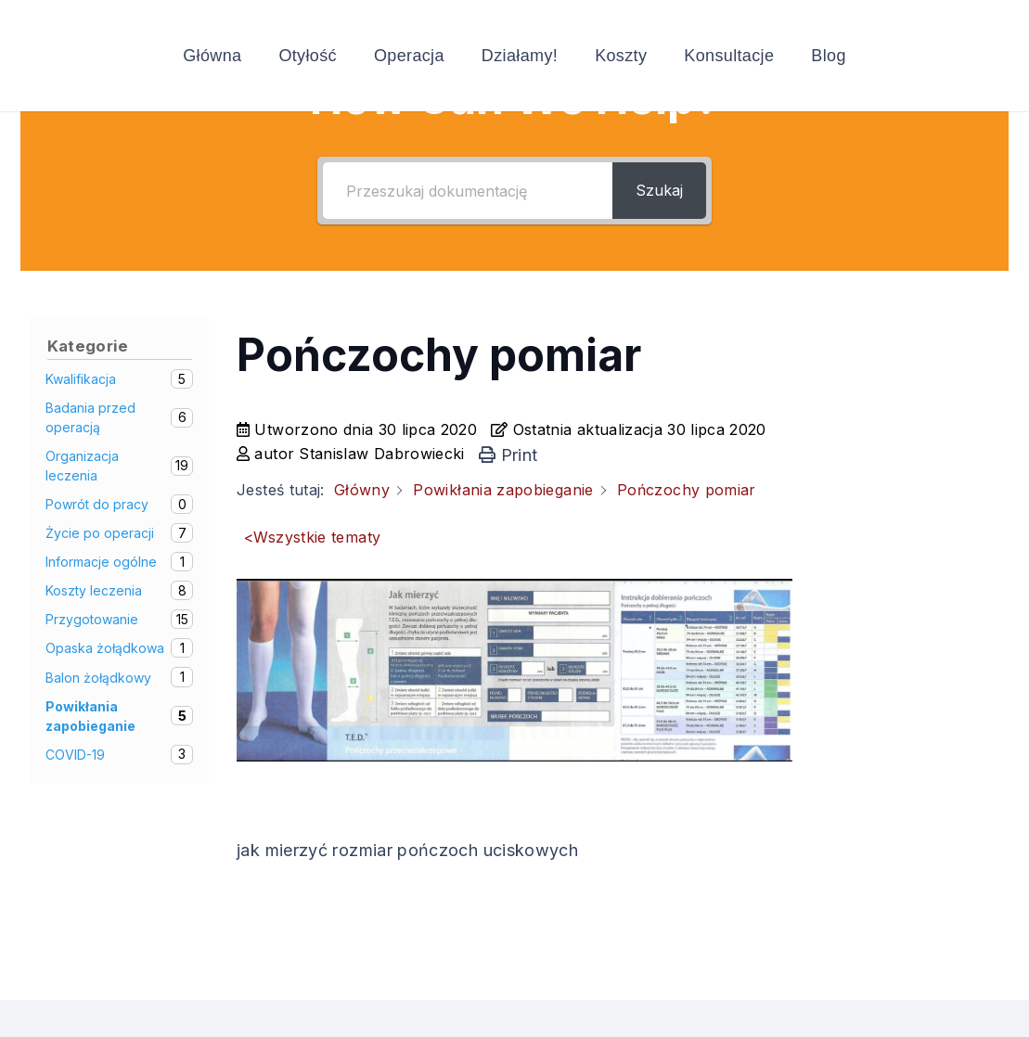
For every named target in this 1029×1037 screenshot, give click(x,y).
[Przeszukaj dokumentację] (468, 190)
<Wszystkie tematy (312, 537)
